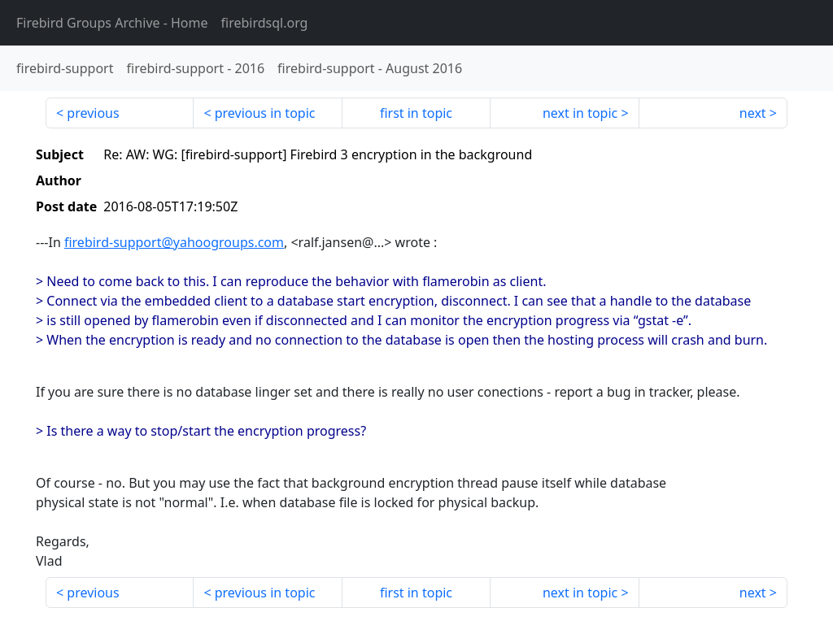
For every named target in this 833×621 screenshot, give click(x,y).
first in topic (416, 113)
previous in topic (265, 113)
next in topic (580, 113)
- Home (112, 23)
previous (93, 113)
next (752, 113)
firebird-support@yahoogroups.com (174, 242)
